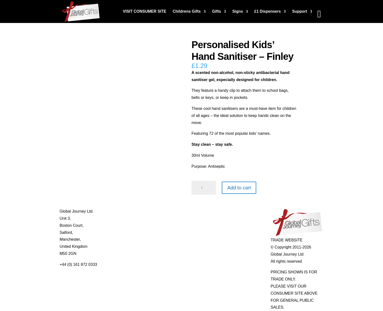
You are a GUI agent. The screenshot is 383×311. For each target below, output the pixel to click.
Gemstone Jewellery (235, 218)
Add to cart (239, 187)
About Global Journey (131, 211)
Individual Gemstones (236, 211)
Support (299, 11)
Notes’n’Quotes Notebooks (188, 225)
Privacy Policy (124, 239)
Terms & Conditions (129, 232)
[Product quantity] (204, 188)
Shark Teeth (228, 232)
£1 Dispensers (267, 11)
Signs (237, 11)
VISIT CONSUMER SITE (144, 11)
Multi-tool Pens (178, 218)
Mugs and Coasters (182, 211)
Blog (116, 218)
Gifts (216, 11)
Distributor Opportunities (133, 253)
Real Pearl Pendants (183, 239)
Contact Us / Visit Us (130, 225)
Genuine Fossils (232, 239)
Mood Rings (228, 225)
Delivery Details (125, 246)
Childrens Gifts (187, 11)
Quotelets (173, 232)
